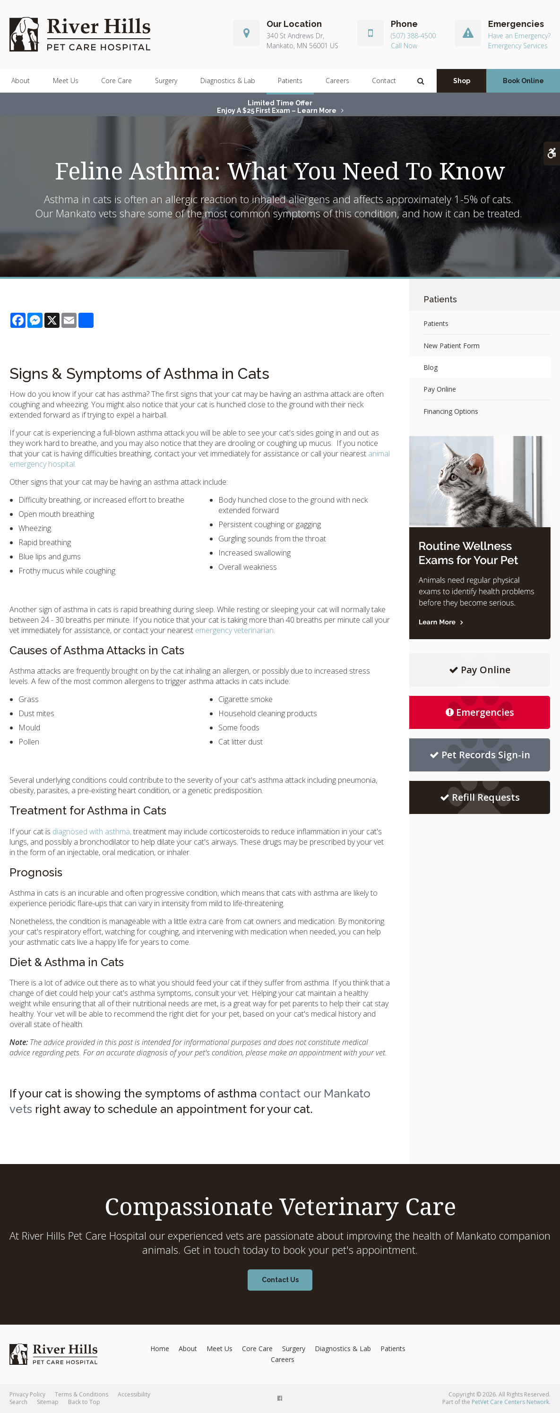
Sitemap (48, 1402)
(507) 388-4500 (413, 36)
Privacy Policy (27, 1394)
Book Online (523, 81)
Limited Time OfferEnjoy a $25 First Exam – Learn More (276, 106)
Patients (290, 80)
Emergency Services (518, 45)
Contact (384, 80)
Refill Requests (480, 797)
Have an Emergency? (519, 36)
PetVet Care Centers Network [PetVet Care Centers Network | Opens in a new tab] (510, 1402)
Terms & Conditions (81, 1394)
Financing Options (450, 411)
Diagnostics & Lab (227, 80)
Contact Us (280, 1280)
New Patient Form (451, 345)
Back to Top (84, 1402)
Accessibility (134, 1394)
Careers (337, 80)
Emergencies (480, 712)
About (20, 80)
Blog (430, 367)
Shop (461, 81)
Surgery (166, 80)
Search (18, 1402)
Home (159, 1348)
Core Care (116, 80)
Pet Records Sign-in (480, 754)
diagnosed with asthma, (91, 831)
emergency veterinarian (234, 630)
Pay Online (439, 389)
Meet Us (65, 80)
